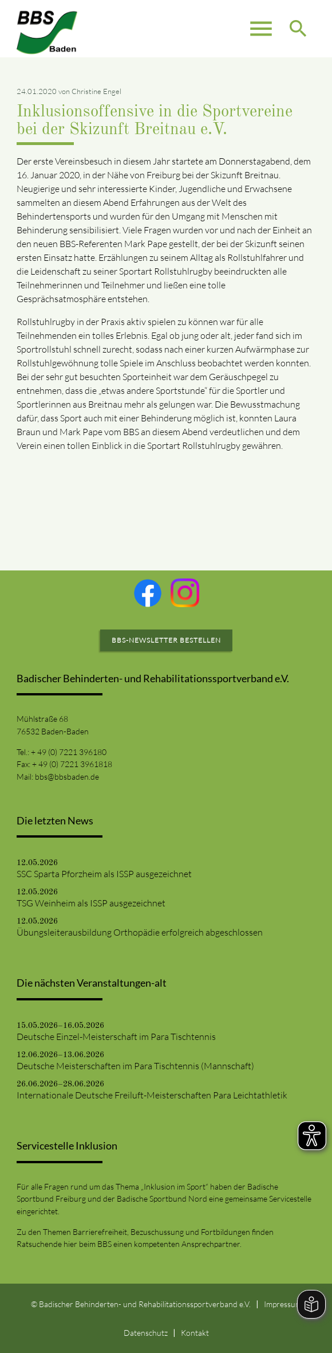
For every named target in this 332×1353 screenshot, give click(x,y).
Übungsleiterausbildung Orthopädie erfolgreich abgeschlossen (140, 932)
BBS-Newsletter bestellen (166, 640)
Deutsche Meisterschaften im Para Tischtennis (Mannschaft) (135, 1065)
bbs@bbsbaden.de (67, 776)
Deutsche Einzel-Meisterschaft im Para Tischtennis (116, 1036)
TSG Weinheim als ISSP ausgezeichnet (91, 903)
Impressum (283, 1304)
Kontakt (195, 1333)
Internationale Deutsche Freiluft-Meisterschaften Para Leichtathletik (152, 1095)
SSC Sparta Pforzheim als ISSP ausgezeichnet (104, 873)
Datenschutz (146, 1333)
